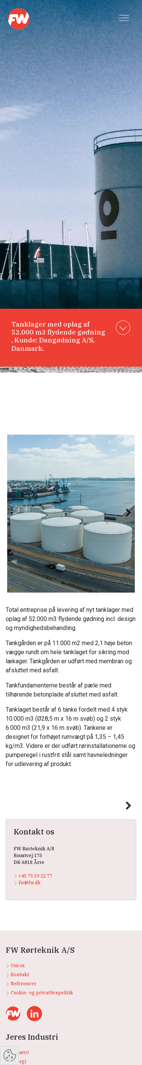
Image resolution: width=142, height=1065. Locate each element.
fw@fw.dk (27, 981)
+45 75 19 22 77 (33, 974)
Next (125, 520)
